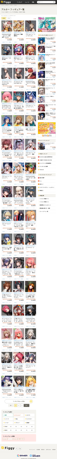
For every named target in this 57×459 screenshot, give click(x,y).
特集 (33, 2)
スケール (19, 32)
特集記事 (41, 195)
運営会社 (43, 449)
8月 (32, 426)
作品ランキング (42, 153)
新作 (5, 415)
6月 (21, 426)
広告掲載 (38, 449)
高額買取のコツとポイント (45, 205)
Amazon (10, 42)
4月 (10, 426)
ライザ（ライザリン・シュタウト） (47, 187)
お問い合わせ (48, 449)
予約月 (5, 426)
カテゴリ (27, 415)
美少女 (3, 32)
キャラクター (28, 419)
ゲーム (7, 32)
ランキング (17, 415)
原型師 (27, 422)
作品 (16, 419)
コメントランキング (43, 140)
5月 (16, 426)
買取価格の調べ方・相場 (45, 208)
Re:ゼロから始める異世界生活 (46, 157)
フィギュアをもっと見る (19, 401)
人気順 (8, 18)
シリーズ (6, 419)
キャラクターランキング (44, 174)
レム (40, 181)
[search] (54, 2)
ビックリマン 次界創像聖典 (45, 163)
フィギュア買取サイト (44, 201)
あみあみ (3, 42)
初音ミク (41, 184)
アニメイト (6, 42)
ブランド (16, 422)
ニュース (27, 2)
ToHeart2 (42, 169)
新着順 (4, 18)
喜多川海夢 (42, 177)
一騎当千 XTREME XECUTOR (46, 160)
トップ (2, 5)
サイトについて (32, 449)
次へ (26, 405)
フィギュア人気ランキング (45, 35)
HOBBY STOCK (21, 438)
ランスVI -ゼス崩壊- (44, 166)
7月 (26, 426)
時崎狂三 (41, 190)
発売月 (5, 430)
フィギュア (19, 2)
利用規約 (54, 449)
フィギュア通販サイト (44, 198)
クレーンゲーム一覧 (44, 211)
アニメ (7, 103)
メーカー (11, 5)
